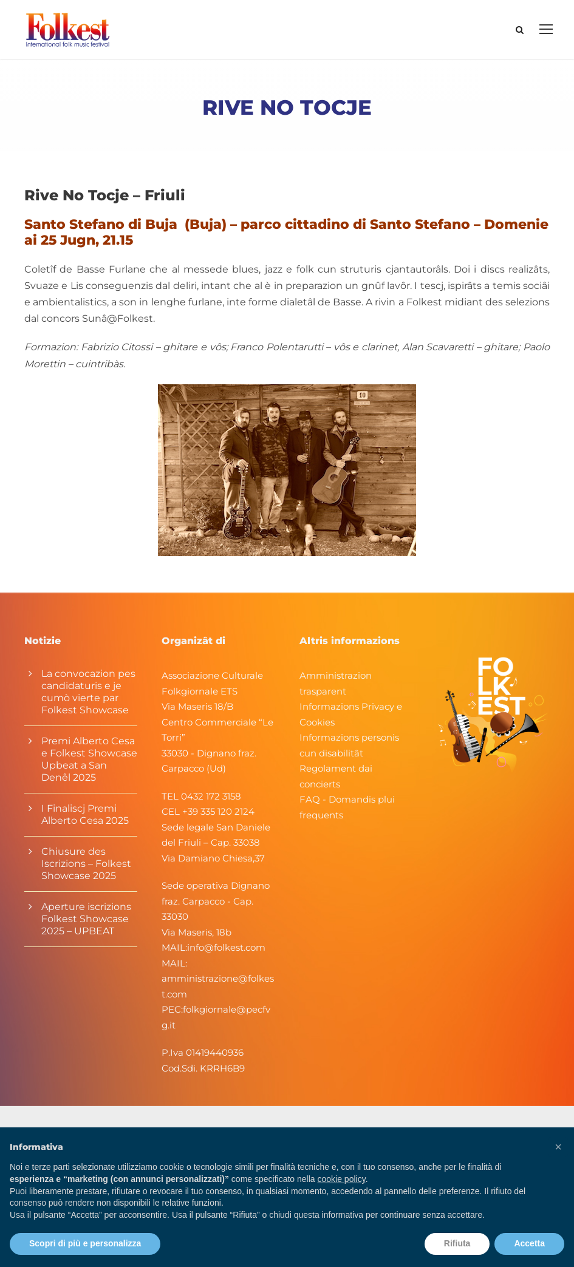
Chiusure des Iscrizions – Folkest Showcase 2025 (86, 868)
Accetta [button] (529, 1243)
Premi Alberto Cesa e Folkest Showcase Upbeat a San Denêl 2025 (89, 763)
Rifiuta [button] (457, 1243)
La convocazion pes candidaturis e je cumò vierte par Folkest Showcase (88, 696)
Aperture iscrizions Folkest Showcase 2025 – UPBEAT (86, 923)
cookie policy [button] (342, 1179)
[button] (558, 1147)
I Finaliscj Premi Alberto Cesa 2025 (85, 819)
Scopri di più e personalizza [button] (85, 1243)
